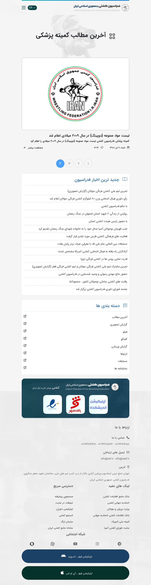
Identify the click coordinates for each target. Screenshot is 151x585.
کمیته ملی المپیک (120, 522)
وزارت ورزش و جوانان (118, 509)
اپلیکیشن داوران (64, 509)
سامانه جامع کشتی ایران (60, 528)
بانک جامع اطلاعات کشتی (116, 496)
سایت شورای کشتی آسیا (116, 528)
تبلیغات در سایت (64, 503)
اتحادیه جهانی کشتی (118, 503)
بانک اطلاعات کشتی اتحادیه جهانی (111, 515)
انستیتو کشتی (66, 515)
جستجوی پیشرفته (64, 496)
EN (32, 8)
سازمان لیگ (67, 522)
